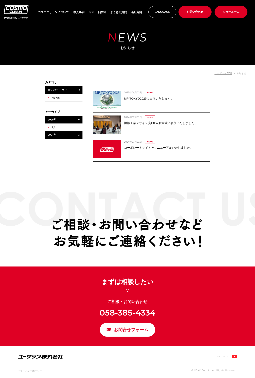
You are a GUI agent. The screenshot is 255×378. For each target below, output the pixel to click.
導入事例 (78, 12)
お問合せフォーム (131, 330)
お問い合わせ (195, 11)
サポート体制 (97, 12)
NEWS (56, 97)
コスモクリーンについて (53, 12)
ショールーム (231, 11)
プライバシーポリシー (30, 372)
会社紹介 (136, 12)
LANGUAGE (162, 11)
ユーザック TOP (223, 73)
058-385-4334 (127, 313)
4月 (54, 127)
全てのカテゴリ (57, 90)
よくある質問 (118, 12)
